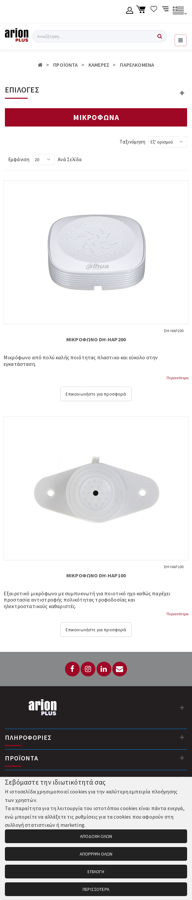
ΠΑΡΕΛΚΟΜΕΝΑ (137, 64)
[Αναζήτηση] (159, 36)
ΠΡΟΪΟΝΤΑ (65, 64)
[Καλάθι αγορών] (142, 11)
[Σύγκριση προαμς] (166, 11)
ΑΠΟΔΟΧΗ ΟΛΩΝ (96, 836)
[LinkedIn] (104, 669)
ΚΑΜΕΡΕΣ (98, 64)
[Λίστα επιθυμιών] (154, 11)
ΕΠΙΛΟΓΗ (96, 872)
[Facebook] (72, 669)
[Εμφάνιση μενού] (180, 40)
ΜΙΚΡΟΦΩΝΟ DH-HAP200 (96, 339)
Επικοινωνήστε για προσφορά (96, 394)
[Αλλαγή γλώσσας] (179, 11)
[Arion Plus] (16, 36)
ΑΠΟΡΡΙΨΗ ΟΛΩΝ (96, 854)
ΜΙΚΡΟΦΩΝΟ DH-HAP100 (96, 575)
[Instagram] (88, 669)
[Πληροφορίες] (182, 737)
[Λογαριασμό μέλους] (130, 11)
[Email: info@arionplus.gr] (119, 669)
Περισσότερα (177, 377)
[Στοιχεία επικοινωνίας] (182, 707)
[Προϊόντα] (182, 758)
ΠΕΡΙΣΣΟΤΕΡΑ (96, 889)
